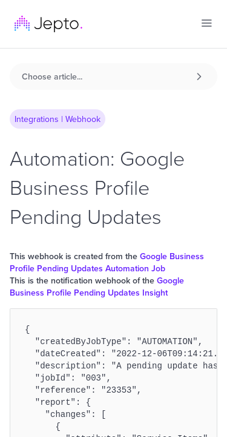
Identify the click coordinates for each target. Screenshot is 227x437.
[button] (206, 23)
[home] (48, 24)
